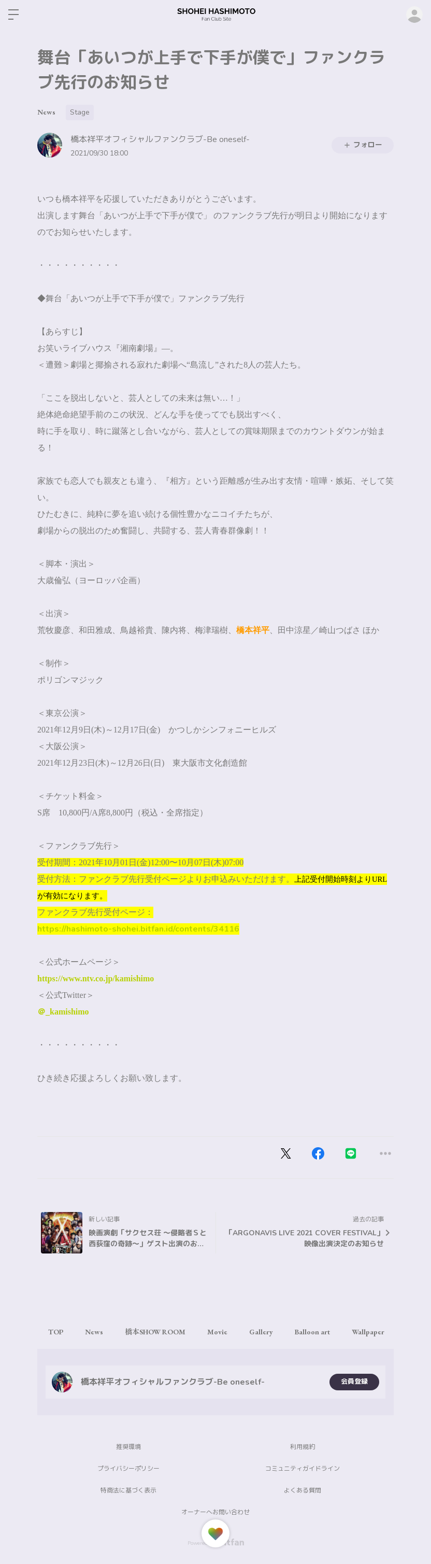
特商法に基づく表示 (128, 1490)
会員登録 (354, 1382)
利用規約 (302, 1447)
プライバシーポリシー (128, 1468)
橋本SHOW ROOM (165, 1331)
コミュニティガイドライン (302, 1468)
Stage (80, 112)
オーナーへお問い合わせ (215, 1512)
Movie (232, 1331)
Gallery (280, 1331)
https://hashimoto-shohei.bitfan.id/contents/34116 (138, 929)
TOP (57, 1331)
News (46, 112)
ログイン (414, 14)
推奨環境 (128, 1447)
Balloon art (335, 1331)
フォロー (362, 145)
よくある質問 (302, 1490)
